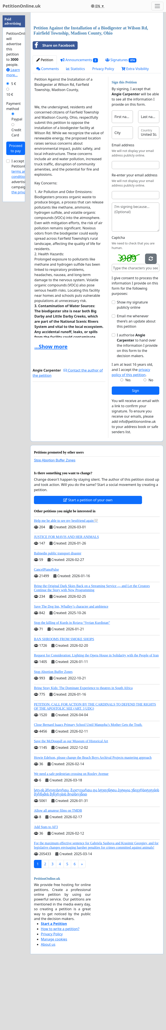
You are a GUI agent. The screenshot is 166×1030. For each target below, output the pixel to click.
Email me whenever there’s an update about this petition (136, 381)
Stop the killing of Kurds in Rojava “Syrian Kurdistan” (72, 683)
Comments (47, 129)
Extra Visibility (135, 129)
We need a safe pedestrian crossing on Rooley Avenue (71, 834)
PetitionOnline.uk (22, 6)
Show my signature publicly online (132, 365)
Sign (135, 451)
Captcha (118, 298)
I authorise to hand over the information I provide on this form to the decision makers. (137, 406)
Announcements (79, 120)
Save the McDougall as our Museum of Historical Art (71, 801)
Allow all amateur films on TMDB (58, 871)
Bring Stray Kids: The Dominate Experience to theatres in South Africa (83, 748)
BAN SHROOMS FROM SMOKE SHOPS (64, 699)
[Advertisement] (97, 49)
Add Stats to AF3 (46, 887)
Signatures (121, 120)
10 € (9, 94)
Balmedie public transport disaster (57, 614)
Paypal (16, 119)
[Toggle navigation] (157, 6)
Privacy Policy (103, 129)
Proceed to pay (15, 148)
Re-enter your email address (135, 235)
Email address (123, 205)
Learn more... (13, 72)
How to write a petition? (60, 989)
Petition (44, 120)
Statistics (75, 129)
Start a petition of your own (87, 560)
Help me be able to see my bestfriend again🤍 (66, 581)
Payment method (13, 106)
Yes (128, 440)
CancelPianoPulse (46, 630)
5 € (13, 83)
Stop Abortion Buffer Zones (54, 521)
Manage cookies (54, 999)
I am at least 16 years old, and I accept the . (132, 430)
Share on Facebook (54, 106)
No (150, 440)
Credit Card (16, 132)
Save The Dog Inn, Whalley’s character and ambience (71, 667)
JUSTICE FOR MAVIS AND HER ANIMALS (66, 597)
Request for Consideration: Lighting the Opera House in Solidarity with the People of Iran (96, 716)
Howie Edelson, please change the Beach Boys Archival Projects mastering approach (93, 818)
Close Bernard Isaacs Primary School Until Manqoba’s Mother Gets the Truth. (88, 785)
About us (48, 1005)
